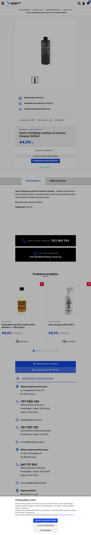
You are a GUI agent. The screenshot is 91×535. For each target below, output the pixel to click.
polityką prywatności (65, 515)
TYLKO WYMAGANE (45, 525)
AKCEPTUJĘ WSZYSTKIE (45, 520)
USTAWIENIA (45, 530)
